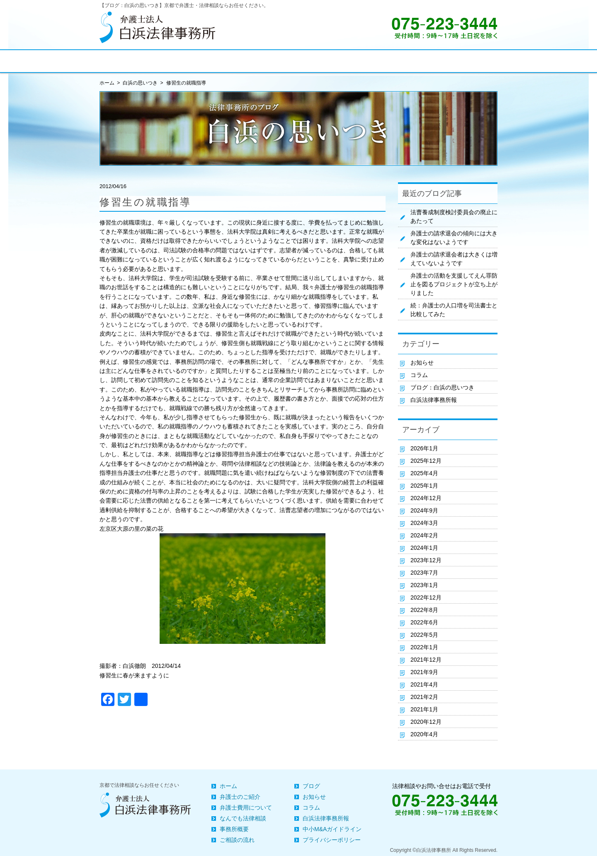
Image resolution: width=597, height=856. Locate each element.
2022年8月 (424, 610)
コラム (419, 375)
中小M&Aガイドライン (332, 829)
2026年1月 (424, 448)
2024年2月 (424, 535)
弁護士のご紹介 (240, 796)
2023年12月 (426, 560)
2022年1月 (424, 647)
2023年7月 (424, 572)
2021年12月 (426, 659)
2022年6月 (424, 622)
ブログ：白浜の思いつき (442, 387)
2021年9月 (424, 672)
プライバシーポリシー (332, 840)
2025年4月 (424, 473)
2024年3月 (424, 523)
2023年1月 (424, 585)
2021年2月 (424, 697)
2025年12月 (426, 460)
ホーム (228, 786)
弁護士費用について (246, 807)
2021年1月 (424, 709)
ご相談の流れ (237, 840)
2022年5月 (424, 634)
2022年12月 (426, 597)
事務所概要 (234, 829)
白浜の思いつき (140, 83)
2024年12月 (426, 498)
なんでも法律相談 (243, 818)
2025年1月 (424, 485)
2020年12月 (426, 721)
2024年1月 (424, 547)
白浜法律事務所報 (433, 400)
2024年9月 (424, 510)
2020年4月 (424, 734)
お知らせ (422, 362)
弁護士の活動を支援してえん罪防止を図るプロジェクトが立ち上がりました (454, 284)
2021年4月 (424, 684)
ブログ (311, 786)
